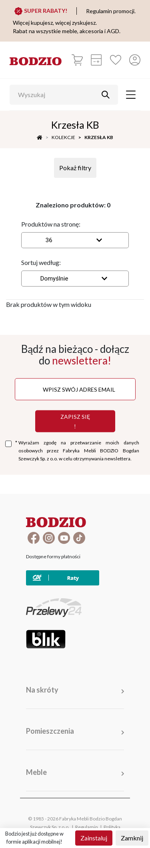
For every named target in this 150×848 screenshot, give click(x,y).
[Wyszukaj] (58, 94)
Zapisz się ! (75, 421)
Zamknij (132, 838)
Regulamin (86, 827)
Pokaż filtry (75, 167)
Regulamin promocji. (111, 11)
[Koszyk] (77, 60)
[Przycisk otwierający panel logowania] (134, 60)
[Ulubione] (115, 60)
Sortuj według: (41, 262)
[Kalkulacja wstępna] (96, 60)
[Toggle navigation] (130, 94)
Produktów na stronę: (50, 224)
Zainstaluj (93, 838)
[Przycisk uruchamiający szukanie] (106, 95)
